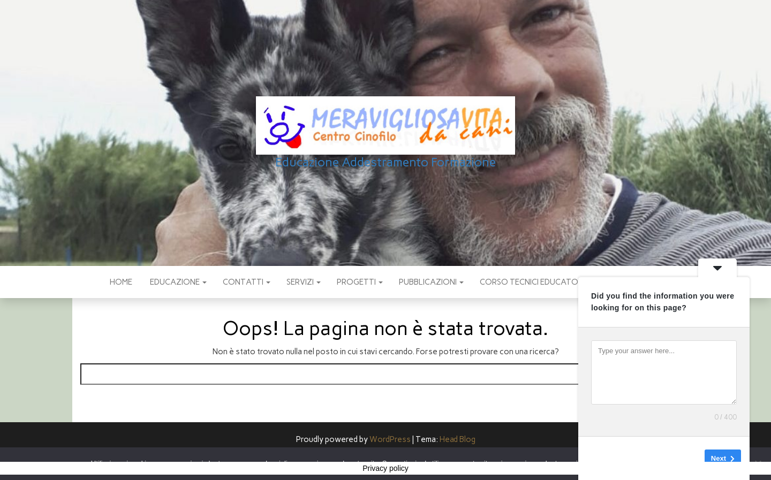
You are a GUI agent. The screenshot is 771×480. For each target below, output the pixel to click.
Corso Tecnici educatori (532, 282)
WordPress (390, 439)
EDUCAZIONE (177, 282)
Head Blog (457, 439)
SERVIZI (303, 282)
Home (121, 282)
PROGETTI (360, 282)
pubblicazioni (431, 282)
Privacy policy (385, 468)
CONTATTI (246, 282)
